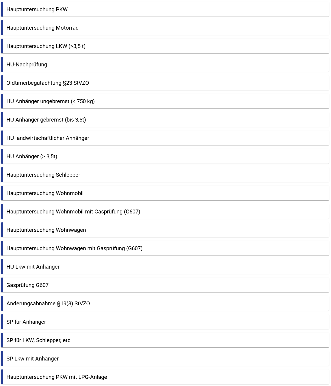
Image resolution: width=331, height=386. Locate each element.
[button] (165, 9)
